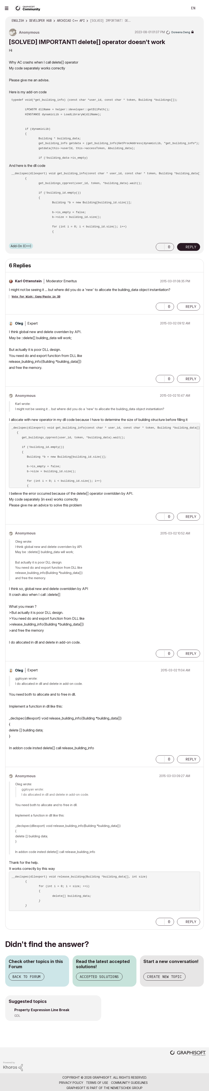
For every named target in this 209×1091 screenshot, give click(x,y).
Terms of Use (97, 1082)
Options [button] (198, 20)
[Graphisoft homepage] (188, 1054)
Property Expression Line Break (41, 1010)
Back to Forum (26, 976)
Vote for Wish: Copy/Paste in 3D (36, 296)
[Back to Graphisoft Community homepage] (28, 8)
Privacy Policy (71, 1082)
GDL (17, 1015)
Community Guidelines (129, 1082)
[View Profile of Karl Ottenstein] (28, 281)
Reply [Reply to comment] (191, 306)
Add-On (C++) (21, 246)
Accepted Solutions (99, 976)
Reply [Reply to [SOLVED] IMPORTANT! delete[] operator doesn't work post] (191, 247)
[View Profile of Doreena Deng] (180, 32)
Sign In (202, 8)
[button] (160, 247)
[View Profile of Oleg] (19, 323)
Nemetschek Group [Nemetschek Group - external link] (127, 1088)
